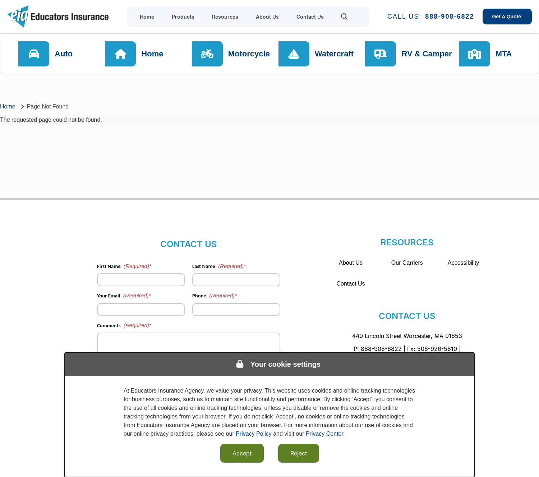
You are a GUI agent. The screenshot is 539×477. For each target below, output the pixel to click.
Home (152, 53)
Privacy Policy (254, 434)
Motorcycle (249, 53)
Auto (64, 53)
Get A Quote (507, 16)
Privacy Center (324, 434)
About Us (351, 263)
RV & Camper (426, 53)
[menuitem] (344, 16)
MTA (504, 53)
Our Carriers (407, 263)
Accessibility (463, 263)
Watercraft (334, 53)
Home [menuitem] (147, 17)
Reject (298, 453)
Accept (242, 453)
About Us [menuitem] (267, 17)
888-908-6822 (449, 16)
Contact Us (350, 284)
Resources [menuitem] (225, 17)
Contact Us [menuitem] (310, 17)
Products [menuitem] (183, 17)
